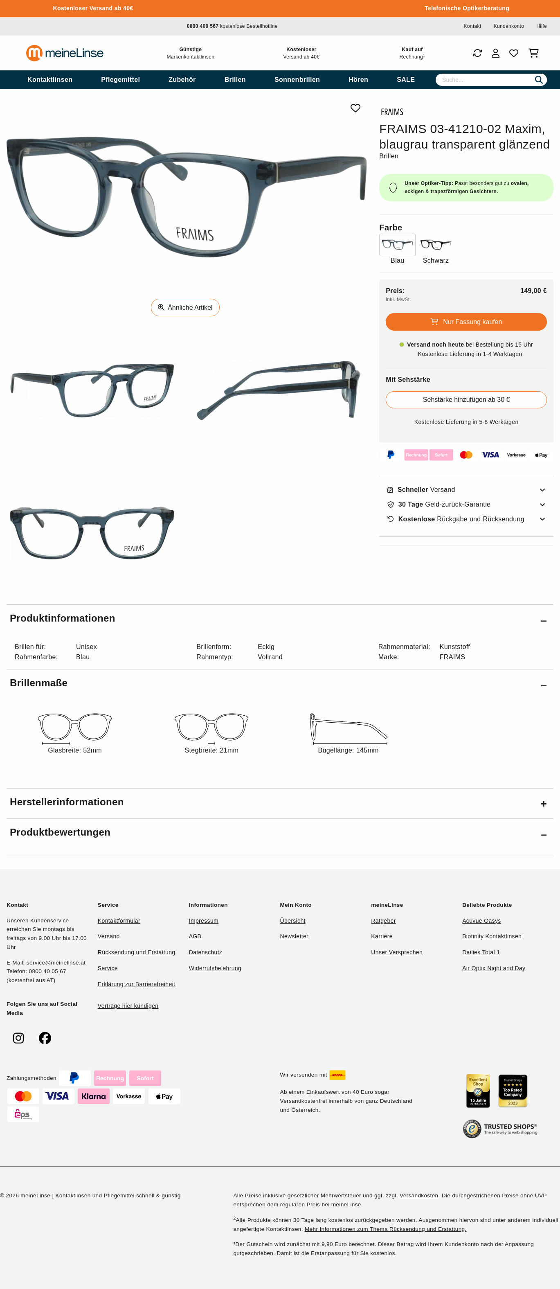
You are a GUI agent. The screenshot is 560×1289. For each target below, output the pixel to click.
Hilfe (541, 26)
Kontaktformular (119, 920)
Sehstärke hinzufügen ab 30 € (466, 399)
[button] (280, 619)
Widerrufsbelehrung (215, 968)
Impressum (203, 920)
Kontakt (472, 26)
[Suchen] (539, 80)
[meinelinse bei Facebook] (45, 1038)
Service (108, 968)
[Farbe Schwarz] (436, 250)
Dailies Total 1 (481, 952)
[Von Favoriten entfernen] (355, 108)
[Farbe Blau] (397, 250)
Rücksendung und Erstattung (136, 952)
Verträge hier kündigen (128, 1006)
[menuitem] (50, 79)
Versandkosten (419, 1195)
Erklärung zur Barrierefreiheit (136, 984)
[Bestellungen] (477, 53)
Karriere (382, 936)
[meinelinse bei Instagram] (18, 1038)
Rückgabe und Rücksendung (455, 519)
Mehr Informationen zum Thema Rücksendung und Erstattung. (386, 1229)
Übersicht (292, 920)
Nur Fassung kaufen (466, 321)
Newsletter (294, 936)
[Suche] (491, 80)
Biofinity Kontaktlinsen (492, 936)
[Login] (495, 53)
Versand (421, 490)
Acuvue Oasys (481, 920)
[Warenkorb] (535, 53)
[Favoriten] (513, 53)
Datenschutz (206, 952)
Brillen (388, 156)
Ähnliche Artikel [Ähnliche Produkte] (185, 307)
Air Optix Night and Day (493, 968)
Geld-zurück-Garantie (438, 504)
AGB (195, 936)
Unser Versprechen (397, 952)
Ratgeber (383, 920)
